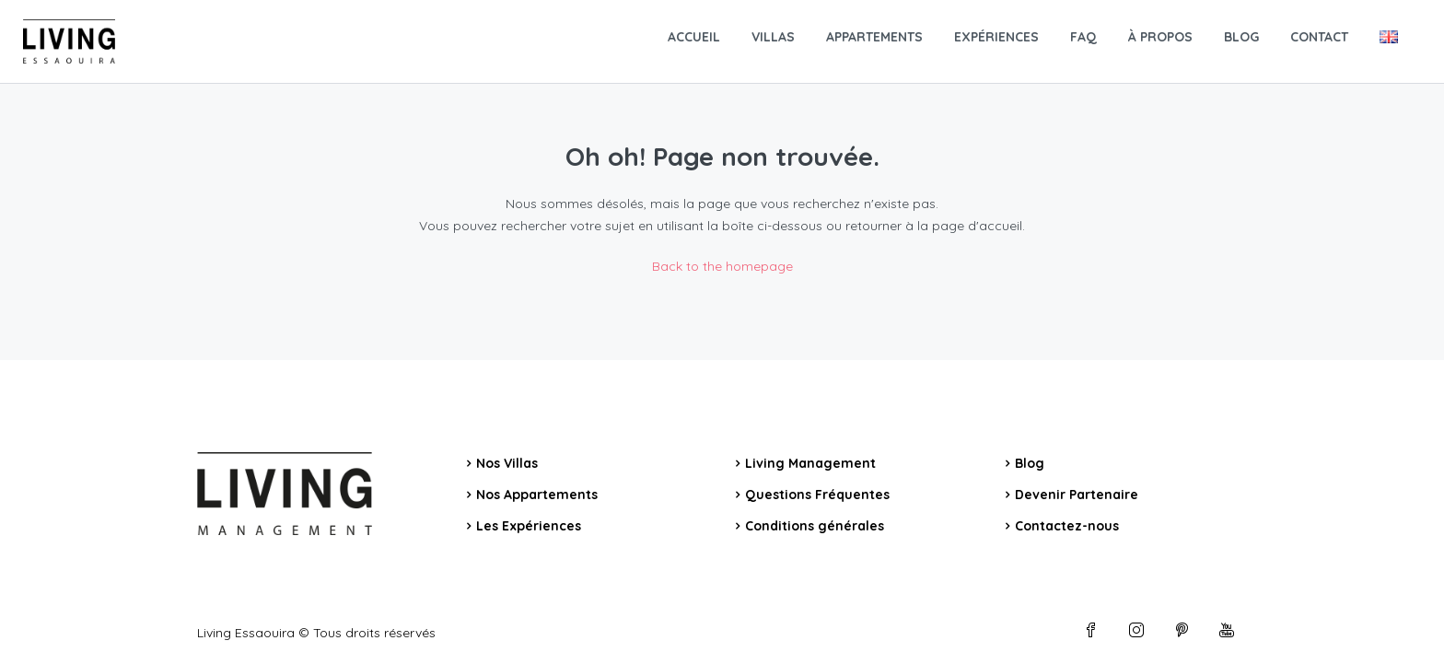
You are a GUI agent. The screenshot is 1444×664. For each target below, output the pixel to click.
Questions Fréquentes (817, 494)
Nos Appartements (537, 494)
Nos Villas (507, 463)
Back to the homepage (722, 266)
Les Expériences (528, 526)
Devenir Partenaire (1076, 494)
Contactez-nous (1067, 526)
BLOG (1241, 37)
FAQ (1083, 37)
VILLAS (773, 37)
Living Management (810, 463)
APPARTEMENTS (874, 37)
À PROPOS (1160, 37)
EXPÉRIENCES (996, 37)
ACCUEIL (694, 37)
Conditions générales (814, 526)
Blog (1029, 463)
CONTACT (1319, 37)
